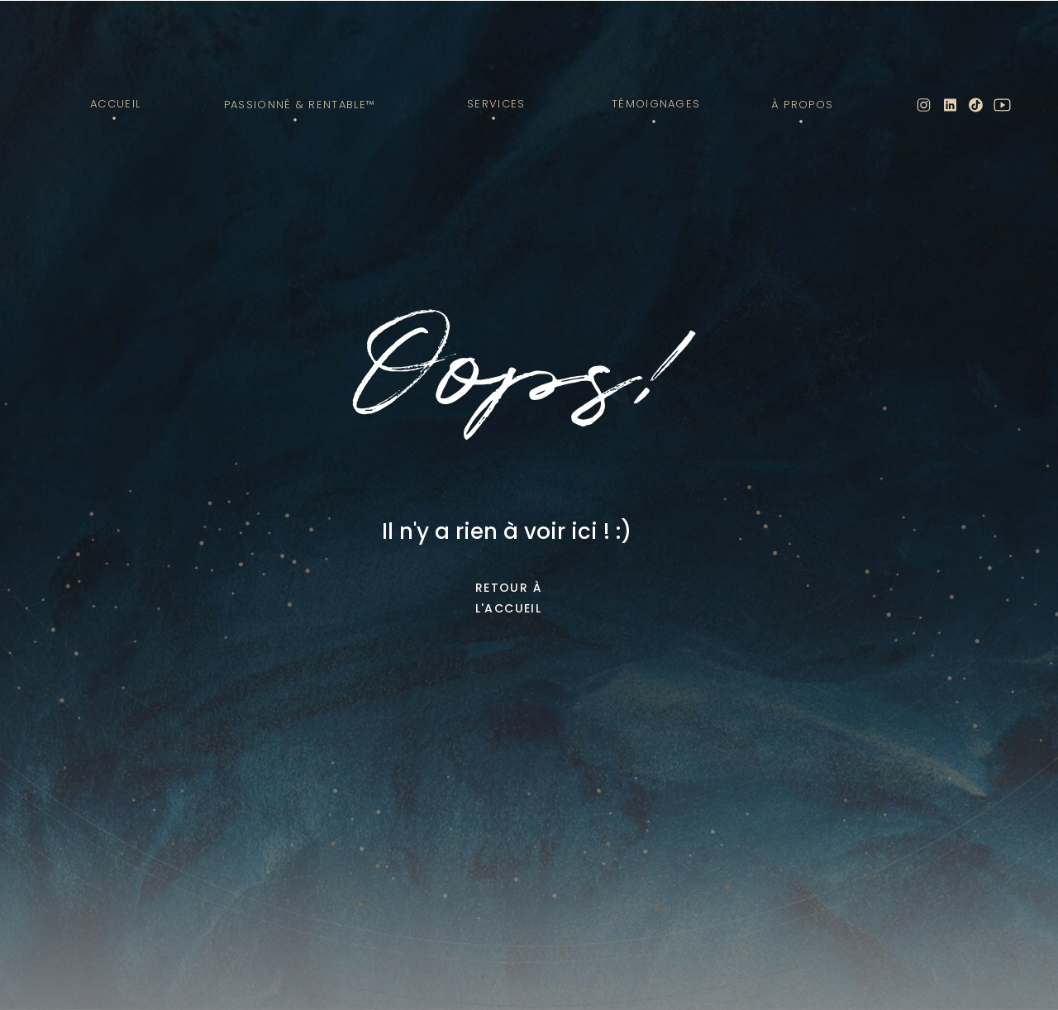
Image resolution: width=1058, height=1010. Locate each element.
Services (496, 104)
